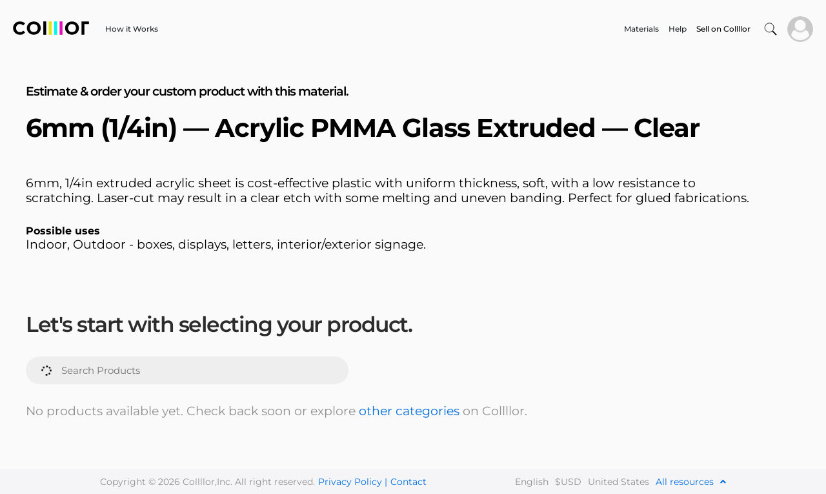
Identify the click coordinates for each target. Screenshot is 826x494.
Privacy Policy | (352, 482)
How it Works (131, 29)
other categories (409, 411)
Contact (408, 482)
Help (678, 29)
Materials (641, 29)
